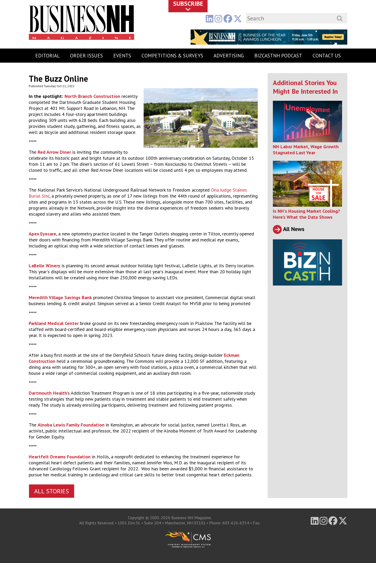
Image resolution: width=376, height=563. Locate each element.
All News (288, 229)
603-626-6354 (235, 522)
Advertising (229, 55)
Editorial (47, 55)
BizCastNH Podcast (278, 55)
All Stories (51, 491)
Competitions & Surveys (172, 55)
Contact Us (327, 55)
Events (122, 55)
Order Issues (86, 55)
